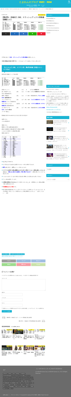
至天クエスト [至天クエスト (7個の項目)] (5, 388)
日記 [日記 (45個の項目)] (32, 382)
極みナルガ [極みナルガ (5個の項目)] (23, 384)
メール (4, 297)
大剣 (11, 256)
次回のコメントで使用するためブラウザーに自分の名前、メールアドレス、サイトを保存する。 (24, 308)
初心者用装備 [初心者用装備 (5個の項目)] (12, 382)
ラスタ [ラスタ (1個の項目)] (4, 381)
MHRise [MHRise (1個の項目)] (9, 373)
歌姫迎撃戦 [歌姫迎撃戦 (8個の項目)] (11, 386)
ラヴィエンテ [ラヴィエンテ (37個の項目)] (13, 381)
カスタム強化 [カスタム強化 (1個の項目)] (21, 375)
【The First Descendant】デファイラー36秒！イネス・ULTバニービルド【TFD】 (57, 129)
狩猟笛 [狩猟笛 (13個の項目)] (23, 386)
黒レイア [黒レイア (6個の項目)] (11, 388)
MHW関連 (49, 20)
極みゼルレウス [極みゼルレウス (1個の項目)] (17, 384)
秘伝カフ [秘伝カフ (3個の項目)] (27, 386)
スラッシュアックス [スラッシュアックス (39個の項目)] (21, 377)
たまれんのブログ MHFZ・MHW (35, 2)
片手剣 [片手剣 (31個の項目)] (16, 386)
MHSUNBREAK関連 (51, 23)
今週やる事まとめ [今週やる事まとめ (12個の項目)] (27, 381)
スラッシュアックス (18, 256)
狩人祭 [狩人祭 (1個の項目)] (20, 386)
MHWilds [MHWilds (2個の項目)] (17, 373)
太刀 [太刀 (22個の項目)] (23, 382)
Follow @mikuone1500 (51, 106)
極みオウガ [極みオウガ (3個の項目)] (11, 384)
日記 (48, 32)
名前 (3, 292)
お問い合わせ (5, 394)
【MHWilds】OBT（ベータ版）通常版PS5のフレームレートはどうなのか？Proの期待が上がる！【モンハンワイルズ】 (57, 146)
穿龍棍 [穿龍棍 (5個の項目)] (32, 386)
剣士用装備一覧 (6, 254)
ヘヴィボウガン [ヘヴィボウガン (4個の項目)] (23, 379)
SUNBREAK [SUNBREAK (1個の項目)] (23, 373)
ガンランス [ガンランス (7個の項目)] (28, 375)
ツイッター (43, 6)
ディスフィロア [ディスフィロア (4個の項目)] (6, 379)
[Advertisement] (24, 45)
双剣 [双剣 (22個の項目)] (17, 382)
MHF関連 (49, 25)
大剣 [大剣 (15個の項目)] (20, 382)
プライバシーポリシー (15, 394)
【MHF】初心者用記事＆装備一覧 (18, 254)
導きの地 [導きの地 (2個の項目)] (27, 382)
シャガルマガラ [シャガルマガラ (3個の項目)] (13, 377)
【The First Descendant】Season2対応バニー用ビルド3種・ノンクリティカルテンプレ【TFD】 (57, 137)
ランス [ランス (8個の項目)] (8, 381)
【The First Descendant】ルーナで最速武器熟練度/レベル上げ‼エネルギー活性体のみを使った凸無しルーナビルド (57, 154)
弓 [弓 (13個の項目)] (30, 382)
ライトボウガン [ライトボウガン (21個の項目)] (30, 379)
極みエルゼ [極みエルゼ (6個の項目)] (5, 384)
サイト (3, 303)
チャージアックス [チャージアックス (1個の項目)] (29, 377)
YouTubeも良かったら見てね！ (53, 108)
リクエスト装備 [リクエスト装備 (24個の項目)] (20, 381)
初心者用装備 (5, 256)
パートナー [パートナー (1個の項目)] (17, 379)
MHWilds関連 (50, 18)
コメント (4, 278)
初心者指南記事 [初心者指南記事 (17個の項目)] (6, 382)
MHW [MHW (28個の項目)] (14, 373)
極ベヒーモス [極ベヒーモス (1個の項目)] (5, 386)
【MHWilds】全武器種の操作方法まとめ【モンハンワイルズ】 (57, 121)
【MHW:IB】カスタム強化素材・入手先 (33, 6)
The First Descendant (51, 27)
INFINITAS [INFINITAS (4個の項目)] (5, 373)
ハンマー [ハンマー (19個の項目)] (12, 379)
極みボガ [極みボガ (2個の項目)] (28, 384)
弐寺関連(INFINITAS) (51, 29)
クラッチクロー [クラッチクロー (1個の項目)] (6, 377)
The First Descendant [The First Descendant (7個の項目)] (7, 375)
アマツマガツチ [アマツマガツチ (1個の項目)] (15, 375)
